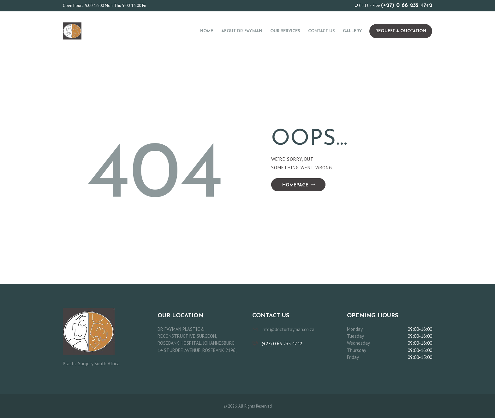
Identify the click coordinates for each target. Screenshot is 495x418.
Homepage (295, 185)
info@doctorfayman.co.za (288, 329)
